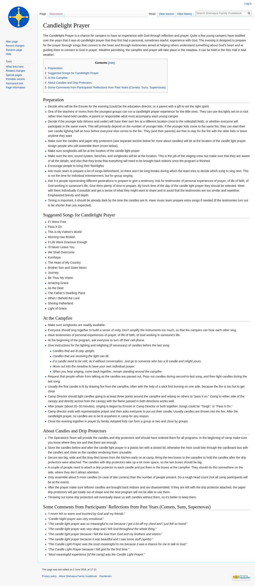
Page (43, 13)
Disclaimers (105, 576)
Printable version (15, 79)
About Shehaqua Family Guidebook (78, 576)
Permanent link (14, 83)
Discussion (56, 13)
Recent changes (15, 45)
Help (8, 54)
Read (152, 13)
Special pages (14, 75)
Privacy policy (49, 576)
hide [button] (111, 62)
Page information (15, 87)
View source (166, 13)
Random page (14, 49)
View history (184, 13)
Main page (12, 41)
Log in (248, 3)
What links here (15, 66)
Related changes (15, 70)
